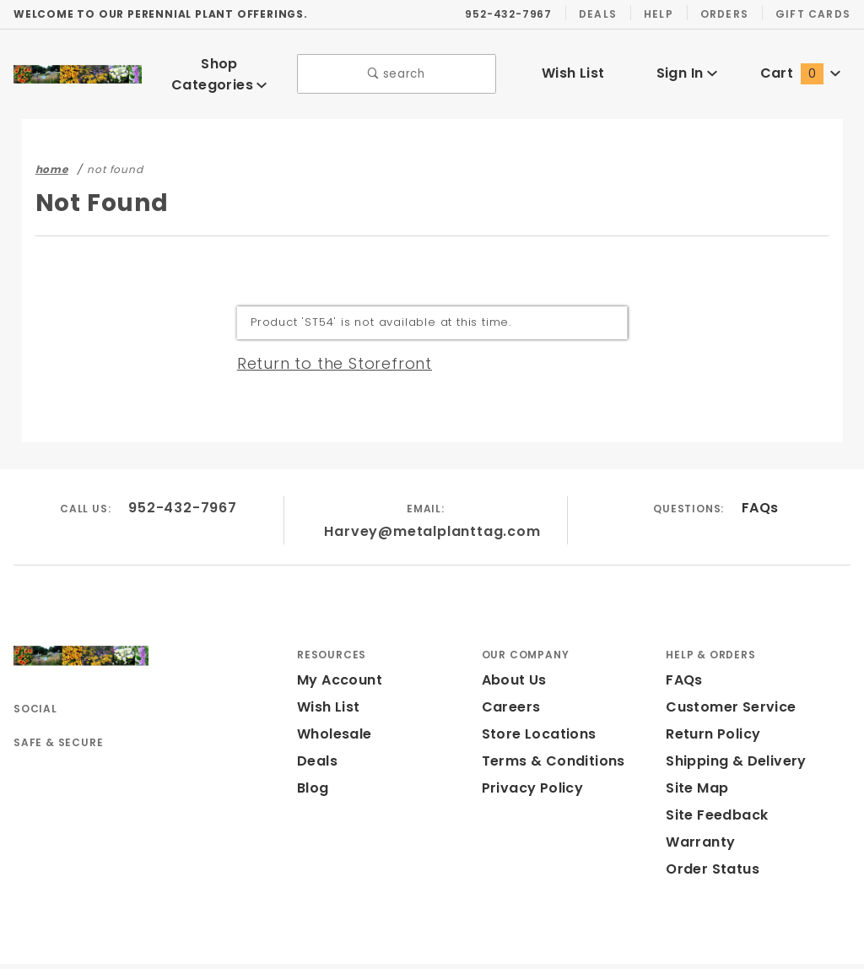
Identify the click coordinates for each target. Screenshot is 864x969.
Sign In (686, 67)
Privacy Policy (530, 751)
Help (659, 13)
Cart (801, 67)
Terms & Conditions (548, 724)
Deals (598, 13)
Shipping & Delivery (733, 724)
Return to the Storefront (324, 351)
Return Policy (711, 697)
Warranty (696, 805)
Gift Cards (814, 13)
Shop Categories (219, 68)
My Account (336, 643)
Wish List (573, 67)
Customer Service (726, 670)
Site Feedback (713, 778)
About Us (513, 643)
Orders (727, 13)
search (397, 68)
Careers (508, 670)
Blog (312, 751)
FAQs (760, 496)
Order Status (709, 833)
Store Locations (535, 697)
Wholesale (332, 697)
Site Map (695, 751)
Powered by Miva (385, 948)
